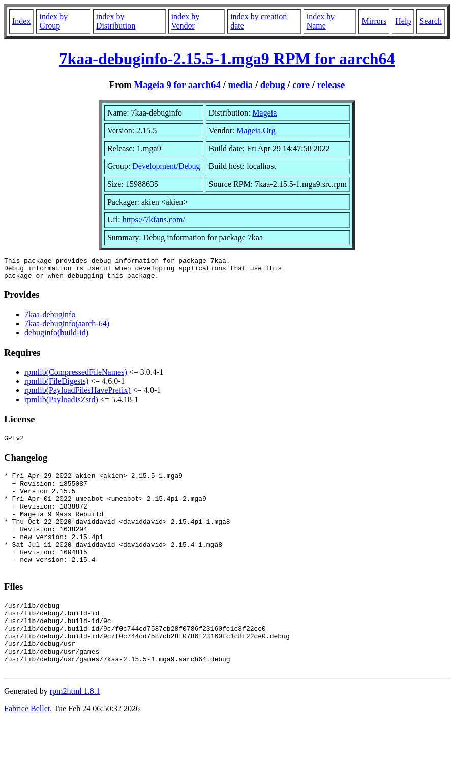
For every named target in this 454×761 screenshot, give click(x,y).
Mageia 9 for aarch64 (177, 84)
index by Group (53, 21)
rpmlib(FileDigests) (56, 385)
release (331, 84)
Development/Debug (166, 166)
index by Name (321, 21)
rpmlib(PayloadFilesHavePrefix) (77, 394)
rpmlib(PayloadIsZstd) (61, 404)
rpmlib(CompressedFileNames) (75, 376)
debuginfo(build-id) (56, 337)
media (240, 84)
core (301, 84)
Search (430, 21)
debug (272, 84)
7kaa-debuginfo (49, 319)
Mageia (264, 112)
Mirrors (373, 21)
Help (403, 21)
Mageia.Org (256, 130)
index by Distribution (115, 21)
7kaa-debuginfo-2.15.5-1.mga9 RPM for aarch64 (227, 58)
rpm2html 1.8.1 (75, 730)
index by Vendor (185, 21)
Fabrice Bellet (27, 748)
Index (21, 21)
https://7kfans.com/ (154, 219)
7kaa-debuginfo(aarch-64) (66, 328)
